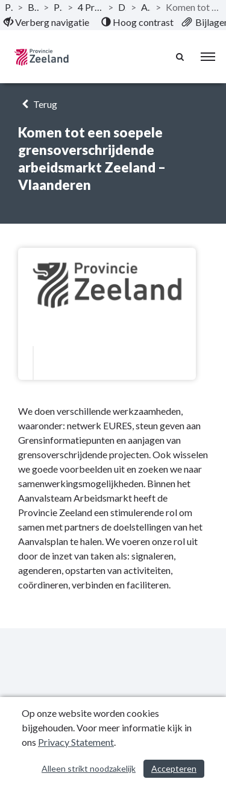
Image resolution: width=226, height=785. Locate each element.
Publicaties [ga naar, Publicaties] (9, 7)
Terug (37, 104)
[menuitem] (46, 22)
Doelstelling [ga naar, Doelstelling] (122, 7)
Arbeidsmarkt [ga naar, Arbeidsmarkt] (146, 7)
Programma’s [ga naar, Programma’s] (58, 7)
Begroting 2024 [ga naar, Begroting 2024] (33, 7)
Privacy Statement (76, 742)
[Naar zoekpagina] (181, 56)
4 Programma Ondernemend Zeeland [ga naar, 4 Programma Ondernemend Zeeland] (90, 7)
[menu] (207, 57)
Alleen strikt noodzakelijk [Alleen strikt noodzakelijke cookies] (89, 768)
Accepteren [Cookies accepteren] (173, 768)
